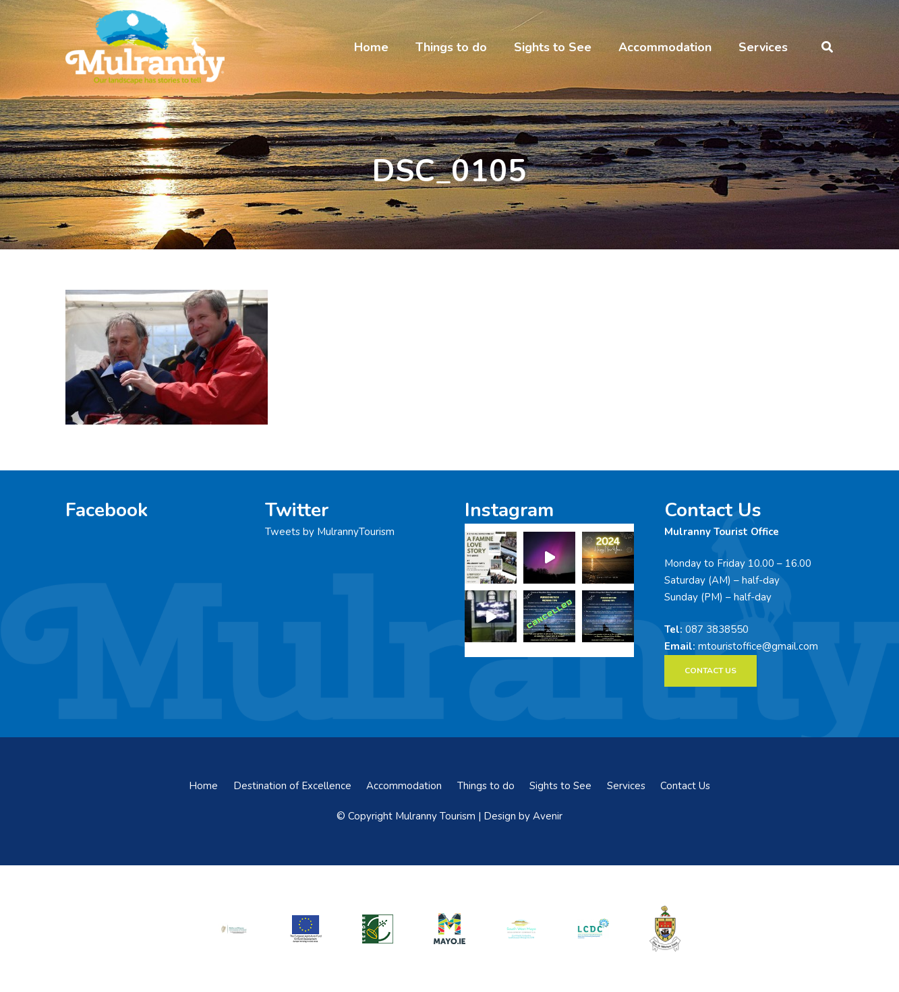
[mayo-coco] (664, 929)
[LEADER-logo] (377, 928)
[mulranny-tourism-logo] (145, 47)
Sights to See (560, 786)
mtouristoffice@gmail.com (758, 646)
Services (626, 786)
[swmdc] (521, 928)
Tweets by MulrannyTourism (330, 531)
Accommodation (404, 786)
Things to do (486, 786)
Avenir (547, 816)
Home (203, 786)
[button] (827, 47)
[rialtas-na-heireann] (234, 928)
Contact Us (685, 786)
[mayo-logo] (449, 928)
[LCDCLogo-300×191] (592, 929)
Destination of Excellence (292, 786)
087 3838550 (717, 629)
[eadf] (305, 928)
